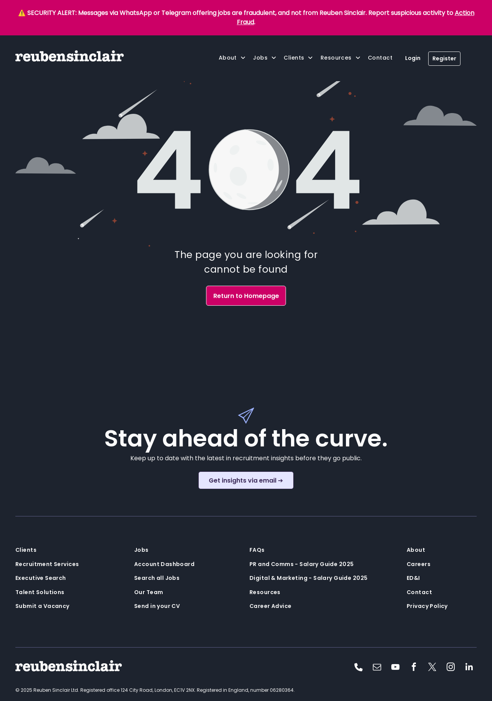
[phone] (358, 668)
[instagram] (450, 668)
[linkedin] (469, 668)
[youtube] (395, 668)
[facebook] (413, 668)
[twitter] (432, 668)
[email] (376, 668)
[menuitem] (232, 57)
